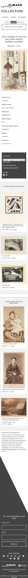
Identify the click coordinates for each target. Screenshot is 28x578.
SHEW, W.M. (5, 391)
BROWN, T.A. (5, 346)
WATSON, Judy (6, 258)
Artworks (5, 17)
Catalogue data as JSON (10, 168)
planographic (5, 129)
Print (3, 122)
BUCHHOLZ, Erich (7, 229)
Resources (20, 22)
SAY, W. (4, 424)
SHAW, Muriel (5, 287)
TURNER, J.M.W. (6, 422)
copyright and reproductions (9, 449)
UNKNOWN (11, 46)
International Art (6, 115)
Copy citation (6, 162)
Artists (13, 17)
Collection (12, 11)
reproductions (5, 447)
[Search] (14, 27)
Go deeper (22, 17)
